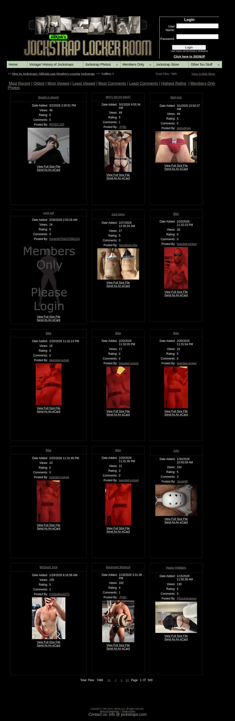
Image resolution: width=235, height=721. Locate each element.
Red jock (176, 97)
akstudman (184, 128)
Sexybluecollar (128, 245)
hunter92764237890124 (64, 239)
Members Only (133, 64)
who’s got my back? (118, 97)
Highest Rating (173, 83)
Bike (176, 214)
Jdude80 (182, 481)
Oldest (38, 83)
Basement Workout (118, 567)
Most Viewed (58, 83)
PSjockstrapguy (187, 598)
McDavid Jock (48, 567)
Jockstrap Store (167, 64)
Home (13, 64)
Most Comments (112, 83)
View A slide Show (203, 73)
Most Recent (19, 83)
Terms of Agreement (109, 711)
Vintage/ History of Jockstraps (51, 64)
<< (108, 680)
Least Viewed (83, 83)
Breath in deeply (48, 97)
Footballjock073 (59, 594)
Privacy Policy (128, 711)
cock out (48, 213)
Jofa (176, 450)
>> (127, 680)
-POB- (123, 127)
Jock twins (118, 214)
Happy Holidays (176, 567)
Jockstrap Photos (98, 64)
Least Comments (143, 83)
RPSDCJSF (56, 124)
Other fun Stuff (201, 64)
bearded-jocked (187, 244)
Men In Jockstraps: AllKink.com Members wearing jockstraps (53, 73)
